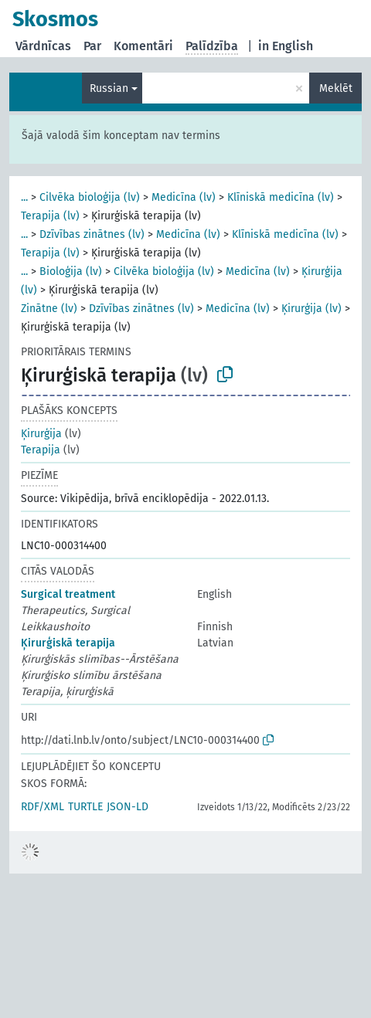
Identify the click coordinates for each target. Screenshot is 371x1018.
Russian (109, 88)
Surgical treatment (68, 594)
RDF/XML (42, 806)
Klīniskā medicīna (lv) (280, 197)
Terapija (40, 449)
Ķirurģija (41, 433)
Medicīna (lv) (183, 197)
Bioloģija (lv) (70, 271)
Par (92, 46)
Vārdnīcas (43, 46)
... (24, 197)
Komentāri (143, 46)
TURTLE (85, 806)
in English (285, 46)
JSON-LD (127, 806)
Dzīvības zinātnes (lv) (92, 234)
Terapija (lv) (50, 215)
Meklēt (335, 88)
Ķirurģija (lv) (311, 308)
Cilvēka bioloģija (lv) (89, 197)
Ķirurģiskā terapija (68, 643)
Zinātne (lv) (49, 308)
